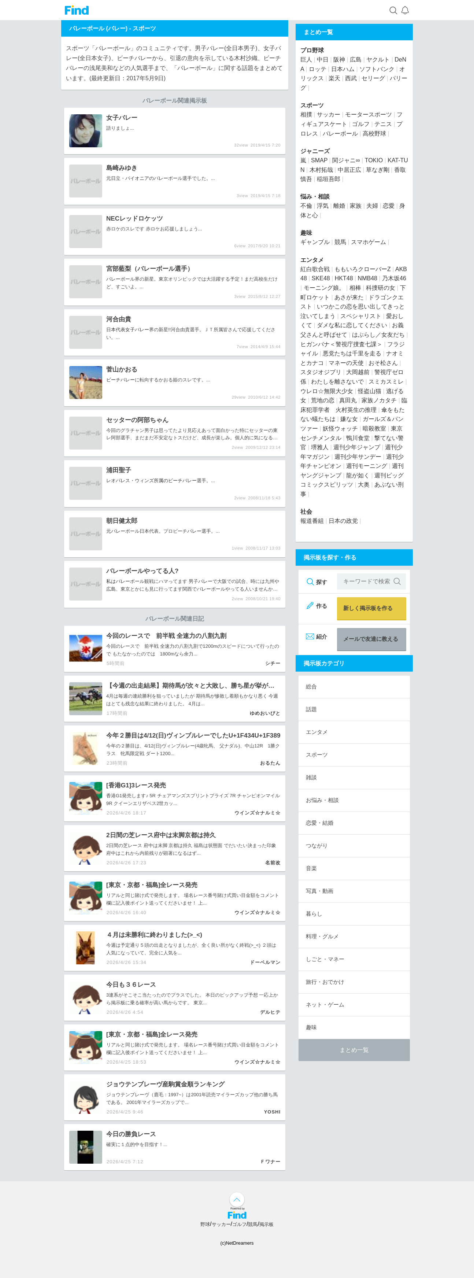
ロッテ (317, 69)
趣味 (306, 233)
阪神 (339, 59)
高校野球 (374, 133)
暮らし (314, 914)
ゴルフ (361, 124)
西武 (351, 78)
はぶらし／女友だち (378, 335)
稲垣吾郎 (328, 179)
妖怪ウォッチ (340, 428)
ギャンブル (315, 242)
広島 (111, 589)
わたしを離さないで (337, 381)
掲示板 (266, 1224)
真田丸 (348, 400)
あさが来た (349, 297)
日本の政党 (343, 521)
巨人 (306, 59)
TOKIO (374, 160)
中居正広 (349, 170)
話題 (311, 709)
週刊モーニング (366, 466)
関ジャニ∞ (346, 160)
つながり (317, 845)
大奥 (364, 484)
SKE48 (321, 278)
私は (111, 581)
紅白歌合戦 (315, 269)
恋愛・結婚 (319, 823)
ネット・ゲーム (325, 1004)
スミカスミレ (386, 381)
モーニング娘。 (324, 288)
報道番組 (312, 521)
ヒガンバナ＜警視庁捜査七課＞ (341, 344)
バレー (161, 178)
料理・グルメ (322, 936)
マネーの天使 (346, 363)
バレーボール (340, 133)
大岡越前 (358, 372)
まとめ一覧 (354, 1050)
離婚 (339, 206)
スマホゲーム (368, 242)
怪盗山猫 (369, 391)
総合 (311, 686)
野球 (205, 1224)
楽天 (334, 78)
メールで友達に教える (370, 639)
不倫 (306, 206)
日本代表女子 (120, 329)
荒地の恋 (322, 400)
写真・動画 (319, 891)
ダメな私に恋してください (352, 325)
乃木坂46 (394, 278)
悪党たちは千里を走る (352, 353)
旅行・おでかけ (325, 982)
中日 (323, 59)
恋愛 (389, 206)
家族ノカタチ (379, 400)
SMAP (319, 160)
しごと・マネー (325, 959)
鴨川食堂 (358, 438)
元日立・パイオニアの (130, 178)
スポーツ (144, 28)
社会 (306, 512)
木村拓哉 (321, 170)
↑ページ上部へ (237, 1199)
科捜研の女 (380, 288)
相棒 (355, 288)
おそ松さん (383, 363)
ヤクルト (378, 59)
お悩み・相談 (322, 800)
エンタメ (312, 260)
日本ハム (343, 69)
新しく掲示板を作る (368, 608)
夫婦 (372, 206)
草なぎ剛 (377, 170)
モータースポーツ (368, 114)
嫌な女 (349, 419)
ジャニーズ (315, 151)
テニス (383, 124)
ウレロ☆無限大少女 (326, 391)
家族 (356, 206)
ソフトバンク (377, 69)
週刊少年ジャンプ (356, 447)
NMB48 (367, 278)
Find (77, 10)
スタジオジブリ (320, 372)
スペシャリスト (360, 316)
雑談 (311, 777)
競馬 (340, 242)
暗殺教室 (374, 428)
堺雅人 (320, 447)
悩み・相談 (315, 196)
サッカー (328, 114)
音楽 (311, 868)
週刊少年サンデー (357, 457)
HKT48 (344, 278)
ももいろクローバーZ (362, 269)
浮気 (323, 206)
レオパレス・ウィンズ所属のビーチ (144, 480)
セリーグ (373, 78)
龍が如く (358, 475)
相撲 (306, 114)
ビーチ (113, 380)
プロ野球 (312, 50)
